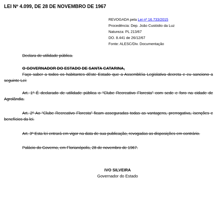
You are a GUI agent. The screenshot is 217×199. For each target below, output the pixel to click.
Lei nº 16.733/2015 (153, 19)
